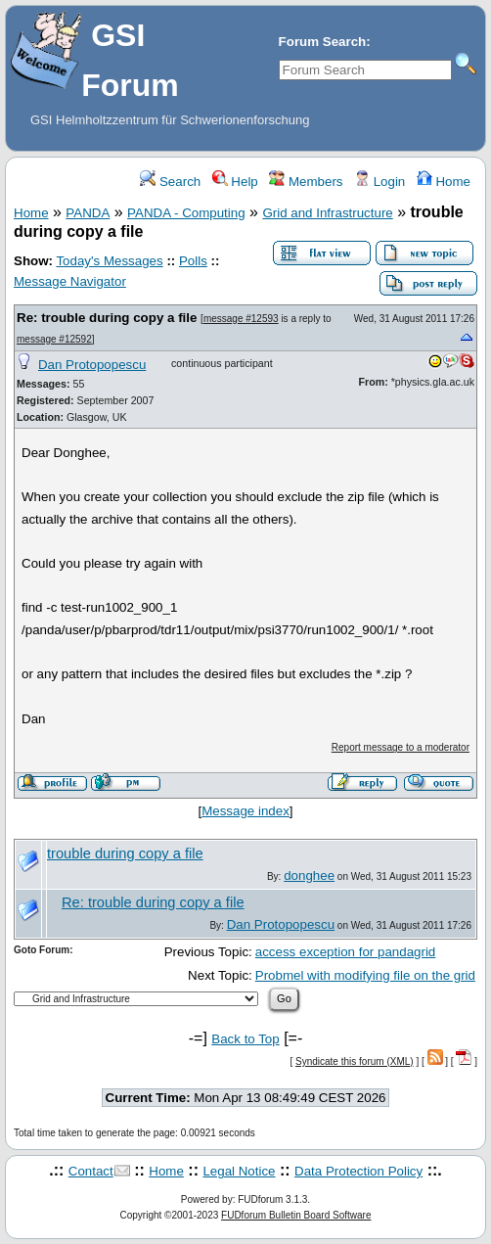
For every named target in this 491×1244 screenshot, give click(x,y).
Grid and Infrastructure (327, 213)
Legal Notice (238, 1171)
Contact (90, 1171)
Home (443, 181)
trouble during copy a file (125, 853)
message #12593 (241, 318)
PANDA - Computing (186, 213)
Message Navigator (70, 281)
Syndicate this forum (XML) (354, 1061)
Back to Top (245, 1039)
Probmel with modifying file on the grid (365, 975)
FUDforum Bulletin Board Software (296, 1215)
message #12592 (54, 339)
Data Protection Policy (358, 1171)
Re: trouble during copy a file (107, 317)
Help (235, 181)
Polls (193, 260)
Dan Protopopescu (92, 364)
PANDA (88, 213)
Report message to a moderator (400, 747)
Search (170, 181)
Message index (245, 811)
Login (379, 181)
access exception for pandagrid (345, 952)
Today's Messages (109, 260)
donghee (309, 875)
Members (305, 181)
